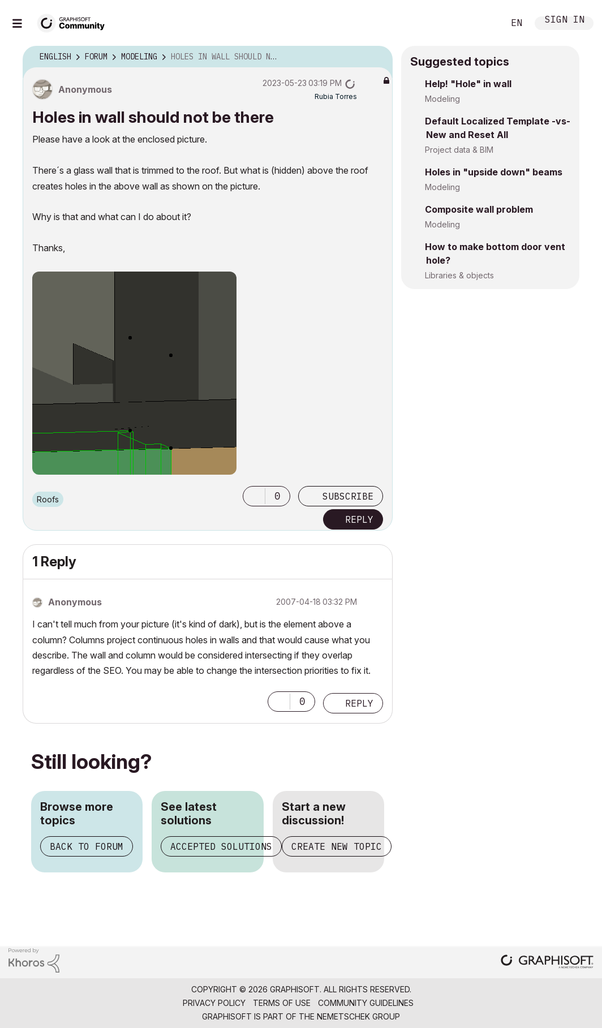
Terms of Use (282, 1003)
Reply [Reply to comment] (359, 703)
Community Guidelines (366, 1003)
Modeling (442, 99)
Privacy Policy (214, 1003)
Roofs (48, 499)
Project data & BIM (459, 149)
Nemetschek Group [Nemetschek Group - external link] (358, 1016)
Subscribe (347, 496)
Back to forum (86, 846)
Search (482, 23)
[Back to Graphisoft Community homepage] (75, 22)
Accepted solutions (221, 846)
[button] (254, 496)
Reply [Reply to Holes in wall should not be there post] (359, 519)
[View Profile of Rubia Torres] (336, 96)
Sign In (564, 20)
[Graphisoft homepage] (547, 962)
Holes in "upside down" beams (493, 172)
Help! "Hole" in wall (468, 83)
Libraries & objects (459, 275)
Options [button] (376, 57)
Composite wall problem (479, 209)
